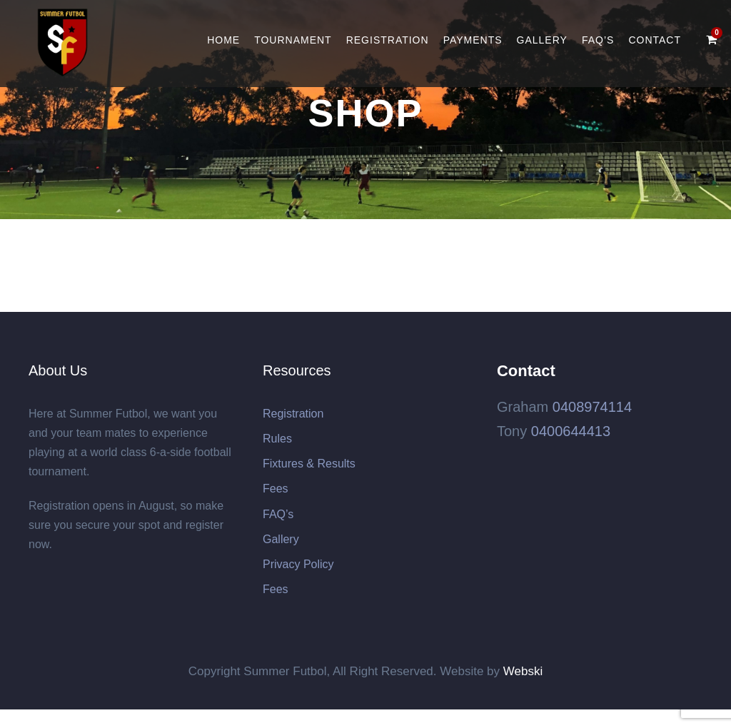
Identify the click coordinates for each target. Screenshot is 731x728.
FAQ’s (598, 40)
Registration (387, 40)
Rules (277, 439)
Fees (275, 488)
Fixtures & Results (309, 463)
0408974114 (592, 407)
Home (223, 40)
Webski (523, 671)
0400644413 (570, 431)
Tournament (293, 40)
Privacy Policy (298, 564)
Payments (473, 40)
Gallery (542, 40)
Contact (654, 40)
